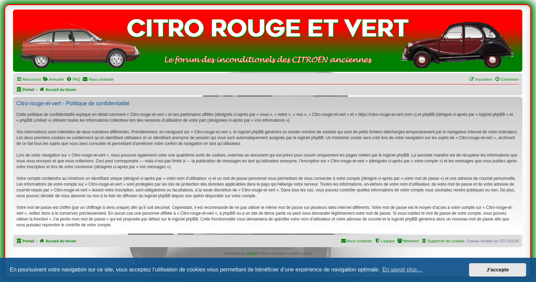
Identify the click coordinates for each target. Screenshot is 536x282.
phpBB (252, 253)
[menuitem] (53, 79)
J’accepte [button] (497, 269)
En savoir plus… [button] (403, 269)
